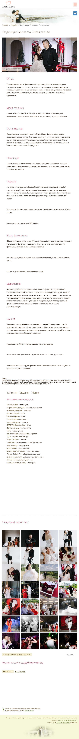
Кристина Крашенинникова (18, 434)
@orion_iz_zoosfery (14, 457)
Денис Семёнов (13, 428)
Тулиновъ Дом (12, 405)
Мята (9, 431)
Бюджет (24, 392)
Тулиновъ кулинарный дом (17, 460)
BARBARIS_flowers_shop (16, 425)
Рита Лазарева (13, 419)
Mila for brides (12, 445)
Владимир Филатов (14, 410)
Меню (35, 392)
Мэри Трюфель (13, 439)
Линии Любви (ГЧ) (14, 454)
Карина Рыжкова (13, 422)
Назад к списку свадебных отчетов (17, 654)
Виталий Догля (13, 416)
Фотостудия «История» (16, 451)
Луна (9, 437)
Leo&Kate (10, 442)
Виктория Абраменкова (16, 463)
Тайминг (12, 392)
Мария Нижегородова (15, 408)
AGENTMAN (11, 448)
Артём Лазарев (13, 413)
